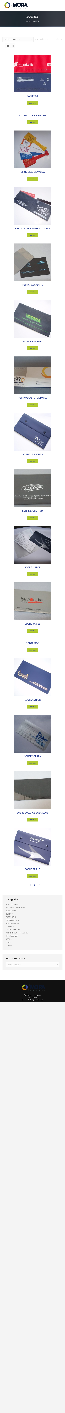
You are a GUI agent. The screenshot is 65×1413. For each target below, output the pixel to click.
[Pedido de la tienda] (18, 39)
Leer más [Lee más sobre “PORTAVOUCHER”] (32, 348)
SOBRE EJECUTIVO (32, 511)
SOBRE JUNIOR (32, 567)
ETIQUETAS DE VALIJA (32, 172)
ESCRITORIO (11, 917)
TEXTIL (8, 942)
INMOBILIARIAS (12, 923)
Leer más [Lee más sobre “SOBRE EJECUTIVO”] (32, 518)
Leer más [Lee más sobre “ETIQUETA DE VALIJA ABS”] (32, 122)
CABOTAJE (33, 96)
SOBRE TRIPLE (32, 869)
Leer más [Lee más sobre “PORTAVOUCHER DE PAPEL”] (32, 405)
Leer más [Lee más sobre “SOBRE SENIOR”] (32, 706)
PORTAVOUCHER (32, 341)
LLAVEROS (10, 926)
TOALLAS (9, 945)
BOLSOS (9, 914)
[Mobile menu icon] (60, 5)
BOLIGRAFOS (11, 911)
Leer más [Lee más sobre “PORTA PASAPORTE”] (32, 292)
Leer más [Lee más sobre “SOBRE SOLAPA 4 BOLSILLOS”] (32, 819)
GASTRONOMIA (12, 920)
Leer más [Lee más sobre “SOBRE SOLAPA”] (32, 763)
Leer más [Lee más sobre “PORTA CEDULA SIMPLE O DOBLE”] (32, 235)
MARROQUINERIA (13, 929)
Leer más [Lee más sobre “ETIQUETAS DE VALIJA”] (32, 179)
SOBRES (9, 939)
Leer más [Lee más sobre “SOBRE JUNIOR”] (32, 574)
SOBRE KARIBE (32, 624)
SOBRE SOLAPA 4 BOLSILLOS (32, 812)
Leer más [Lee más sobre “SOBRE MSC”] (32, 650)
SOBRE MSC (32, 643)
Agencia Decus (37, 1000)
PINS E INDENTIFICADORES (17, 933)
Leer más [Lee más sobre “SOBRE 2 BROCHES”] (32, 461)
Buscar (56, 964)
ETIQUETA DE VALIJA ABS (32, 115)
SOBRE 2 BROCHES (32, 454)
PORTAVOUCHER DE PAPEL (32, 398)
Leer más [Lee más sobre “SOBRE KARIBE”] (32, 631)
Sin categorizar (12, 936)
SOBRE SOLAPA (32, 756)
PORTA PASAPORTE (32, 285)
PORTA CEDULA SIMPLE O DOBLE (32, 228)
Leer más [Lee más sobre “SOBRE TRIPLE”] (32, 876)
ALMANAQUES (12, 904)
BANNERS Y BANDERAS (15, 907)
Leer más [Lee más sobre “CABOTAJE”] (32, 103)
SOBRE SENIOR (32, 699)
